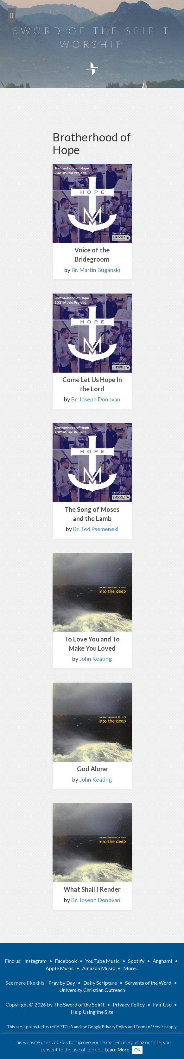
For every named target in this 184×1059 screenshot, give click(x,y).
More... (130, 968)
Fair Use (162, 1004)
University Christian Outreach (92, 990)
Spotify (136, 961)
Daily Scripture (100, 983)
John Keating (95, 658)
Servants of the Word (148, 983)
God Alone (92, 768)
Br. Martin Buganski (95, 269)
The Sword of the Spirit (79, 1004)
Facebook (66, 961)
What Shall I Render (92, 889)
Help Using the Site (92, 1012)
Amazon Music (98, 968)
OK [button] (137, 1049)
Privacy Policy (129, 1004)
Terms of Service (151, 1026)
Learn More (117, 1049)
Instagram (35, 961)
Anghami (162, 961)
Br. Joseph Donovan (95, 399)
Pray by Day (61, 983)
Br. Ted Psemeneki (95, 528)
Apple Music (60, 968)
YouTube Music (102, 961)
